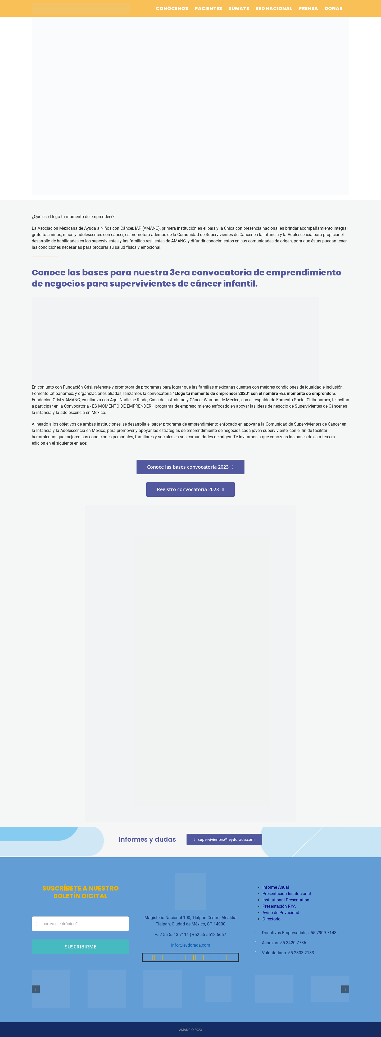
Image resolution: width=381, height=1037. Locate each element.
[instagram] (170, 957)
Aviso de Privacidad (280, 912)
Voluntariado (274, 952)
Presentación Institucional (286, 893)
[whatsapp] (211, 957)
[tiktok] (178, 957)
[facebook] (153, 957)
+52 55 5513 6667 (209, 934)
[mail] (219, 957)
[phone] (227, 957)
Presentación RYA (279, 906)
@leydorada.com (194, 945)
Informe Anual (275, 887)
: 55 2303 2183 (300, 952)
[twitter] (161, 957)
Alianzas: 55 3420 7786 (284, 942)
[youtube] (186, 957)
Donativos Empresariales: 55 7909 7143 (299, 932)
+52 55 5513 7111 (172, 934)
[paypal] (202, 957)
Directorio (271, 918)
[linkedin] (194, 957)
